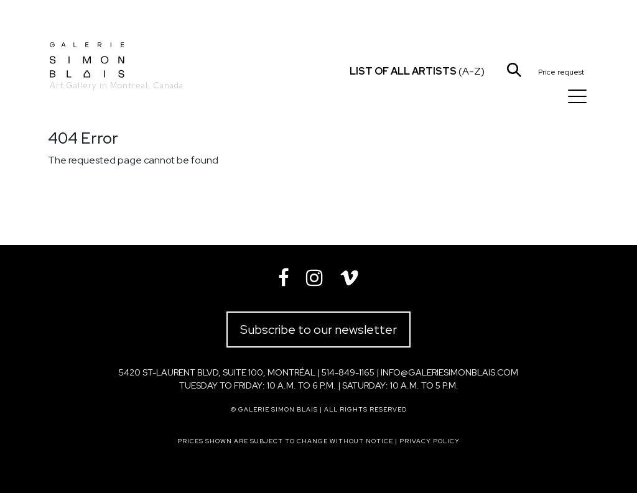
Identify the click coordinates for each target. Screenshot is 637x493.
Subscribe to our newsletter (318, 329)
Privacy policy (429, 441)
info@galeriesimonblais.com (449, 372)
